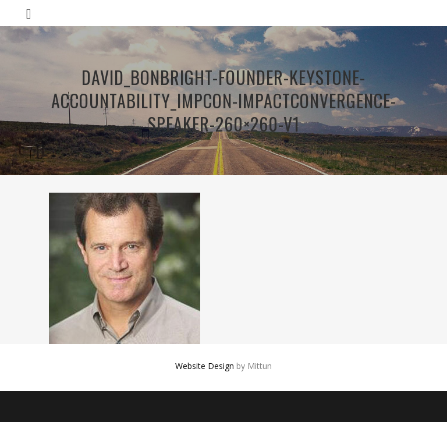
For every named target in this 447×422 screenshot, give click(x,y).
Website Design (204, 365)
